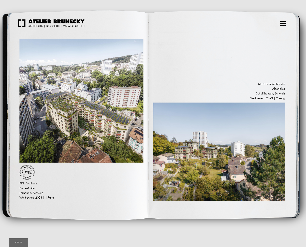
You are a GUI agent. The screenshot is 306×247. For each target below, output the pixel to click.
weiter (18, 242)
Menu (283, 21)
